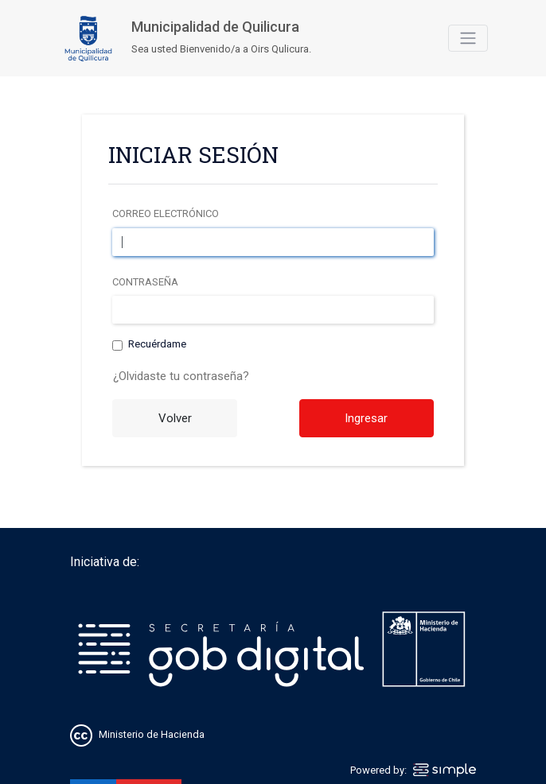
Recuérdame (157, 344)
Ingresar (366, 418)
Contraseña (145, 282)
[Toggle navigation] (468, 38)
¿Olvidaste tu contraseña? (181, 376)
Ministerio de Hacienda (152, 734)
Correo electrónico (165, 213)
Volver (175, 418)
